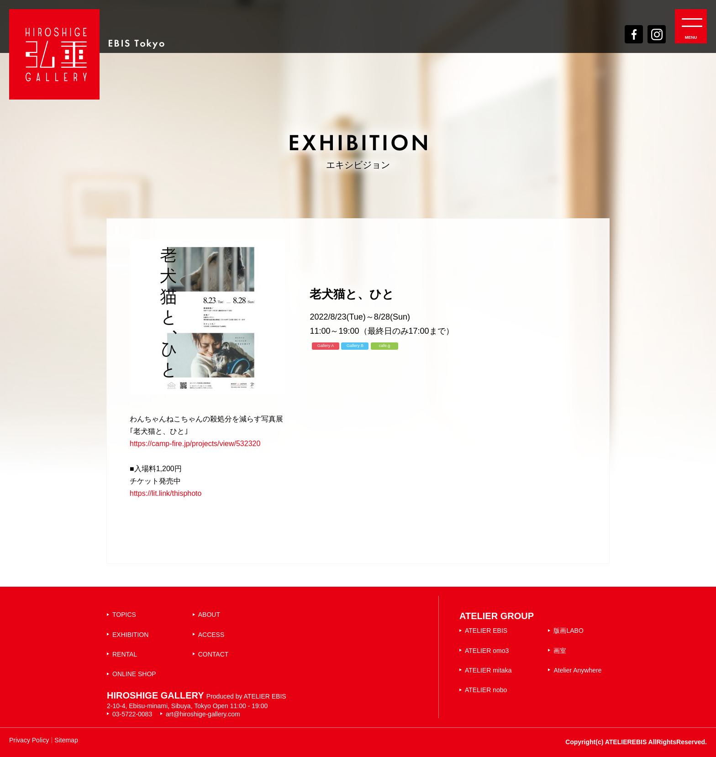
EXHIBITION (130, 634)
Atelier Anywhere (577, 670)
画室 (559, 650)
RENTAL (124, 654)
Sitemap (66, 740)
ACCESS (211, 634)
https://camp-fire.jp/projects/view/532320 (195, 443)
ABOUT (209, 614)
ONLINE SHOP (134, 674)
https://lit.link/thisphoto (165, 493)
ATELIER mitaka (488, 670)
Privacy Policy (29, 740)
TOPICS (124, 614)
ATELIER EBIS (486, 630)
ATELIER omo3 (487, 650)
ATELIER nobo (486, 690)
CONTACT (213, 654)
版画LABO (568, 630)
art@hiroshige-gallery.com (203, 714)
